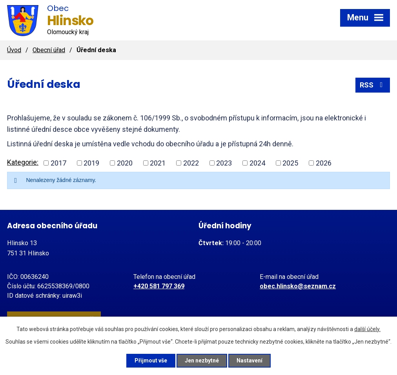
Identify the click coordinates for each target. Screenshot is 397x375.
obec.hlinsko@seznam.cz (298, 286)
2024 (257, 163)
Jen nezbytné (202, 360)
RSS (373, 85)
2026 (323, 163)
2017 (58, 163)
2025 (290, 163)
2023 (224, 163)
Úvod (14, 50)
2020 (125, 163)
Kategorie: (22, 162)
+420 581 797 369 (158, 286)
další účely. (367, 329)
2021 (158, 163)
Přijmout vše (151, 360)
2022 (191, 163)
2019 (91, 163)
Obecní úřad (49, 50)
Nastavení (249, 360)
